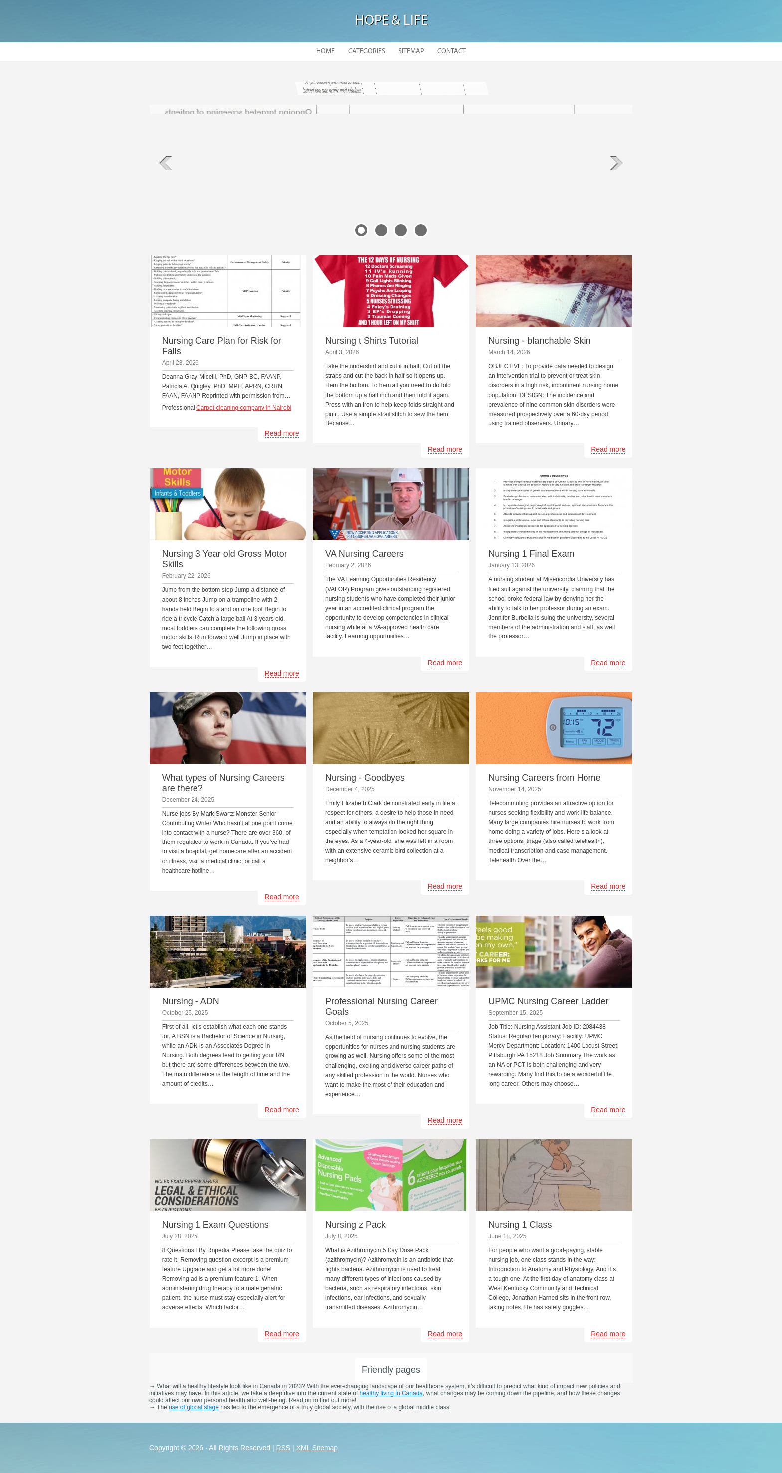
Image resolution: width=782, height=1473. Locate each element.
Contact (451, 51)
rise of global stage (194, 1407)
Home (325, 51)
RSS (283, 1448)
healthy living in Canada (391, 1393)
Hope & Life (391, 21)
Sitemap (411, 51)
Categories (366, 51)
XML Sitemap (317, 1448)
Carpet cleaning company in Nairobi (243, 407)
